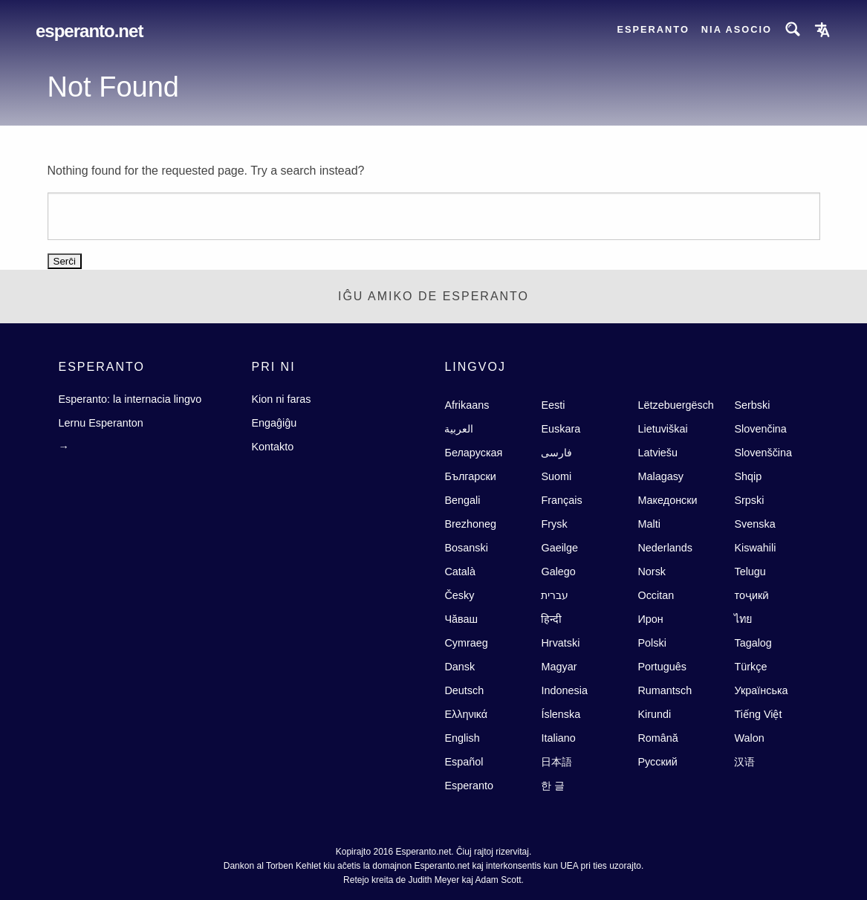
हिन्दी (551, 619)
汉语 (744, 762)
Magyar (559, 667)
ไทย (743, 619)
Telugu (749, 571)
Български (470, 476)
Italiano (558, 738)
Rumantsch (664, 690)
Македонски (667, 500)
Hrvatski (560, 643)
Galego (558, 571)
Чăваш (461, 619)
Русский (657, 762)
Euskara (560, 429)
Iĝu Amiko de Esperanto (433, 296)
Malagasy (660, 476)
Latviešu (657, 453)
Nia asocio (736, 29)
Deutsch (464, 690)
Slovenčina (760, 429)
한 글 (553, 785)
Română (657, 738)
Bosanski (465, 548)
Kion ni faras (281, 399)
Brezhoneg (470, 524)
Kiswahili (755, 548)
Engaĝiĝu (273, 423)
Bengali (462, 500)
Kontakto (272, 447)
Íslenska (560, 714)
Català (459, 571)
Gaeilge (559, 548)
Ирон (650, 619)
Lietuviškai (662, 429)
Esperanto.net (89, 31)
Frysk (554, 524)
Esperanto (653, 29)
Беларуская (473, 453)
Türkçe (750, 667)
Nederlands (664, 548)
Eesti (553, 405)
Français (561, 500)
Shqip (748, 476)
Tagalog (752, 643)
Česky (459, 595)
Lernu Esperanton (100, 423)
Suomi (556, 476)
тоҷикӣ (751, 595)
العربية (458, 429)
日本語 (556, 762)
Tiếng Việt (758, 714)
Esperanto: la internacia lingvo (129, 399)
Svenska (754, 524)
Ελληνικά (465, 714)
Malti (648, 524)
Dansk (459, 667)
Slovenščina (763, 453)
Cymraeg (465, 643)
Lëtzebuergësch (675, 405)
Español (463, 762)
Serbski (752, 405)
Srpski (749, 500)
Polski (651, 643)
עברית (554, 595)
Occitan (655, 595)
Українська (761, 690)
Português (661, 667)
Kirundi (654, 714)
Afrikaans (466, 405)
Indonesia (564, 690)
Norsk (651, 571)
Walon (749, 738)
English (461, 738)
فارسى (556, 453)
